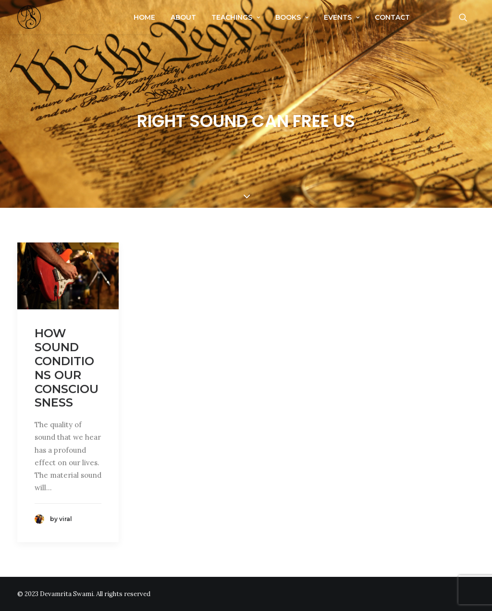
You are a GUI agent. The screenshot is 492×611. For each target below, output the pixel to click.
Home (144, 17)
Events (341, 17)
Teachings (235, 17)
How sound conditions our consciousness (66, 367)
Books (291, 17)
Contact (392, 17)
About (183, 17)
